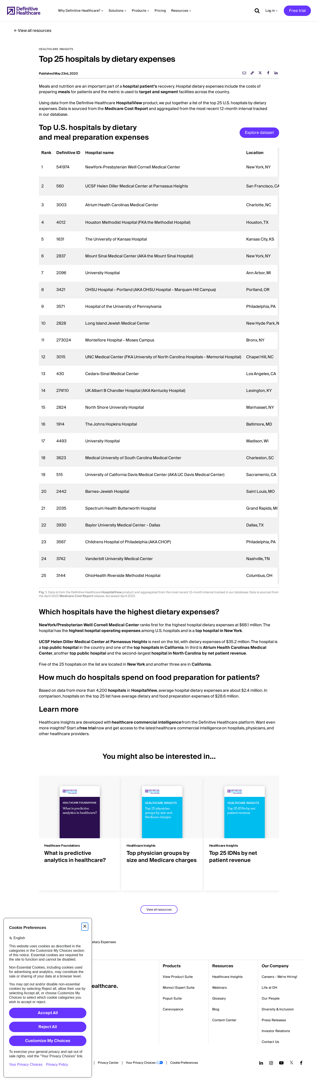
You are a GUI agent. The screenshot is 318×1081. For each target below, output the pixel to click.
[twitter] (260, 72)
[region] (159, 366)
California (201, 664)
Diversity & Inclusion (278, 1009)
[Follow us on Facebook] (301, 1063)
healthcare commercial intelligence (146, 722)
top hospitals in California (159, 647)
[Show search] (255, 10)
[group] (76, 830)
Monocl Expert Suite (179, 987)
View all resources (34, 30)
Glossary (219, 998)
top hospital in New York (218, 630)
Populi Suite (172, 998)
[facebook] (268, 72)
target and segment (158, 92)
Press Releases (274, 1020)
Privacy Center (108, 1063)
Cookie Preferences (184, 1063)
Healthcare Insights (227, 976)
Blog (215, 1009)
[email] (244, 72)
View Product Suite (178, 976)
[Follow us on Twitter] (291, 1063)
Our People (271, 998)
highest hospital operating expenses (104, 630)
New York (136, 664)
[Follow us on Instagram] (271, 1063)
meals (64, 92)
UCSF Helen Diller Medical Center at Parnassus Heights (93, 641)
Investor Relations (276, 1031)
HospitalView (129, 103)
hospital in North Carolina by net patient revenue (198, 653)
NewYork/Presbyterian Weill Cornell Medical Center (89, 625)
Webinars (219, 987)
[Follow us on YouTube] (281, 1063)
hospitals (116, 690)
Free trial (297, 10)
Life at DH (269, 987)
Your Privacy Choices (140, 1063)
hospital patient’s (140, 86)
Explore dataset (259, 132)
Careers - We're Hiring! (279, 976)
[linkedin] (276, 72)
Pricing (160, 10)
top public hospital (60, 647)
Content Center (224, 1020)
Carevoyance (173, 1009)
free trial (87, 728)
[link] (252, 72)
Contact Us (270, 1041)
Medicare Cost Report (126, 108)
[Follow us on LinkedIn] (261, 1063)
